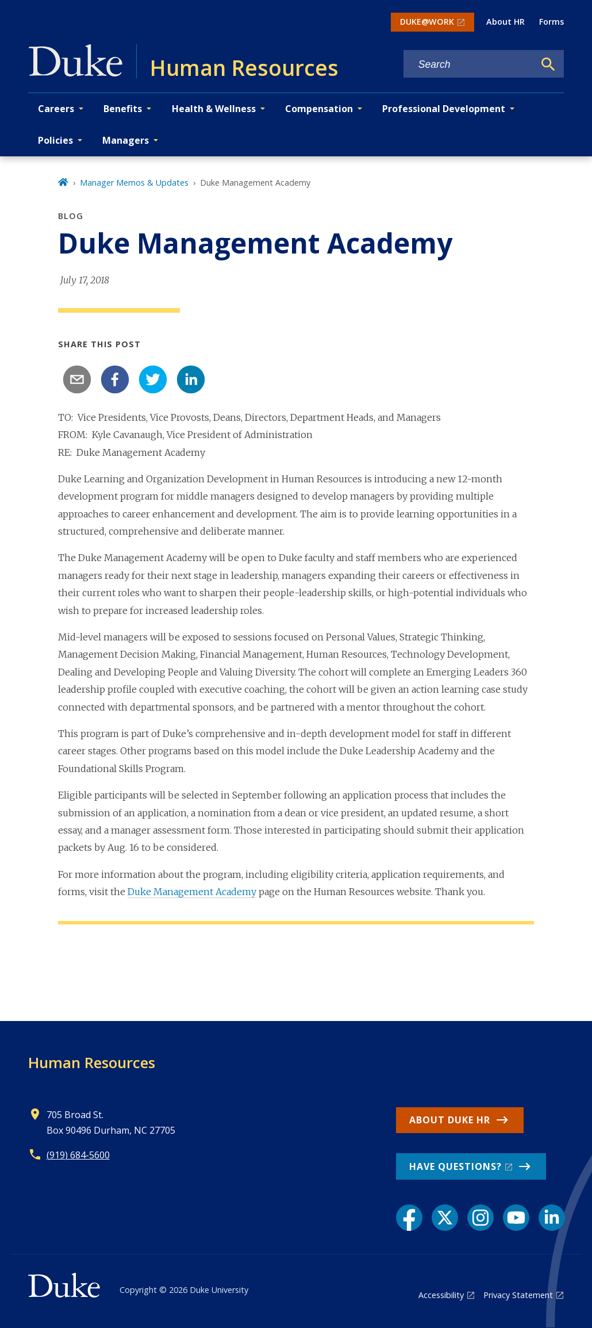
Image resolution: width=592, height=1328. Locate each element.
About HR (505, 21)
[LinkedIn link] (552, 1217)
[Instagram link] (480, 1217)
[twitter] (153, 379)
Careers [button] (56, 108)
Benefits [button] (122, 108)
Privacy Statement (518, 1294)
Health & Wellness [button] (214, 108)
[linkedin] (190, 379)
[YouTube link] (516, 1217)
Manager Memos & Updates (134, 182)
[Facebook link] (409, 1217)
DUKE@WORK (427, 21)
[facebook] (115, 379)
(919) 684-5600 (78, 1155)
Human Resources (91, 1062)
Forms (551, 21)
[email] (77, 379)
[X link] (445, 1217)
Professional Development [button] (443, 108)
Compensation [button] (319, 108)
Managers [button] (125, 140)
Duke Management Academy (192, 891)
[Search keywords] (469, 65)
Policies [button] (55, 140)
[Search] (548, 64)
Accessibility (441, 1294)
